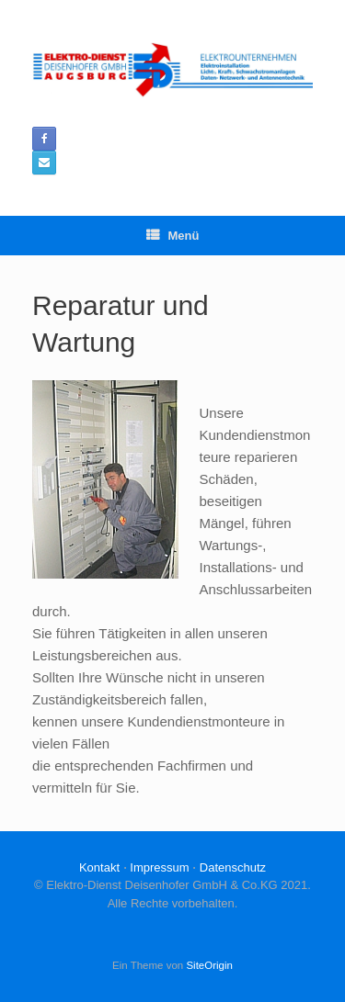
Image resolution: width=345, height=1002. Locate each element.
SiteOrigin (209, 965)
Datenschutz (233, 867)
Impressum (159, 867)
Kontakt (99, 867)
